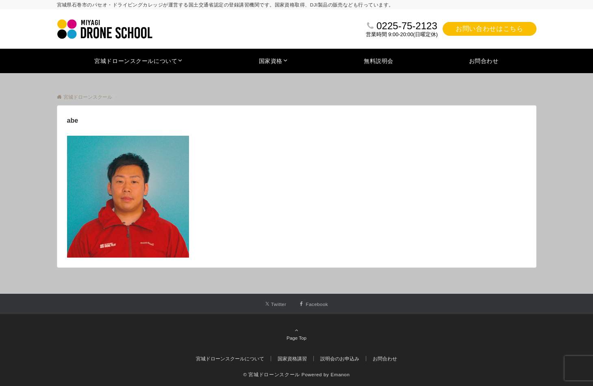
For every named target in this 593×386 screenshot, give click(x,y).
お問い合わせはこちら (489, 28)
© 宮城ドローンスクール (271, 374)
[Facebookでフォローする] (313, 304)
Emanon (340, 374)
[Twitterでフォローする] (276, 304)
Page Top (297, 334)
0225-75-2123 (406, 25)
